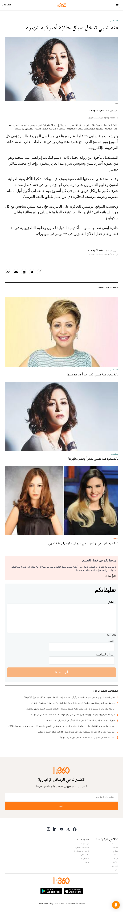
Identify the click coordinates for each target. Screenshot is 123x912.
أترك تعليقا (61, 672)
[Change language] (7, 5)
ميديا (116, 858)
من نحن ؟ (85, 844)
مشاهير (114, 20)
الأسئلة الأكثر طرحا (82, 847)
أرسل (61, 806)
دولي (116, 869)
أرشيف (86, 862)
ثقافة (116, 855)
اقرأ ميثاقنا (110, 576)
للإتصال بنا (85, 858)
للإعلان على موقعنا (81, 851)
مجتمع (115, 851)
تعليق (111, 602)
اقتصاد (115, 847)
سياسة (115, 844)
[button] (116, 905)
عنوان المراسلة (105, 654)
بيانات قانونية (83, 855)
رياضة (115, 862)
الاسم (110, 641)
